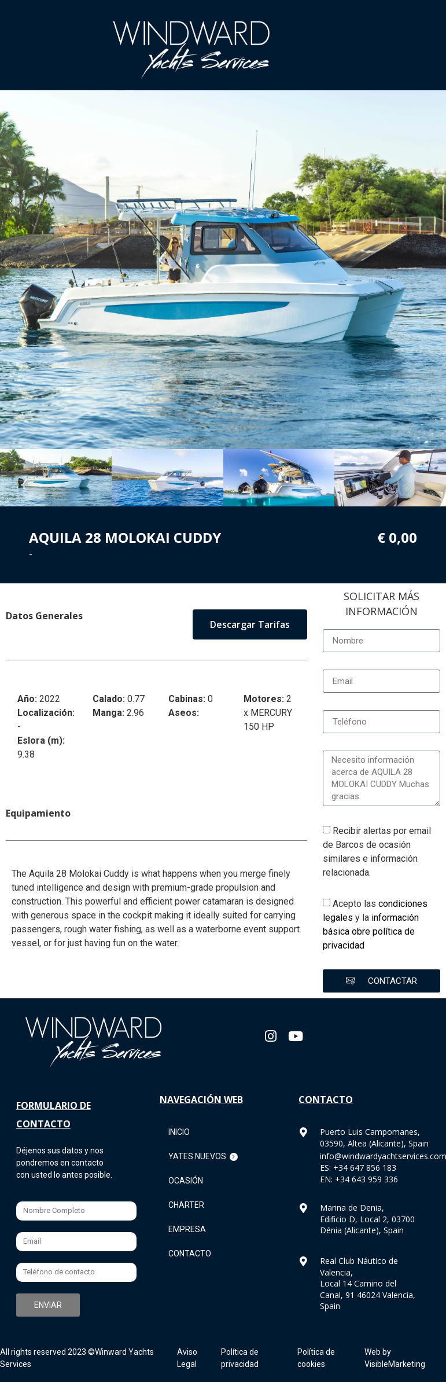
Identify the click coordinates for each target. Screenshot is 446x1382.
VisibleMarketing (394, 1364)
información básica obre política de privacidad (371, 931)
